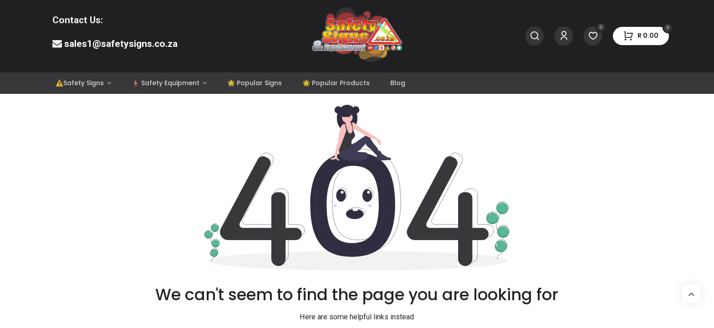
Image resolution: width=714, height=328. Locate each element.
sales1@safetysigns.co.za (121, 43)
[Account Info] (564, 36)
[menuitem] (83, 83)
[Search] (534, 36)
